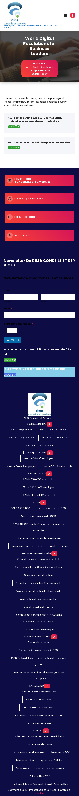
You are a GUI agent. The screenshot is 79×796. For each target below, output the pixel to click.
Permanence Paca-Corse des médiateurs (38, 567)
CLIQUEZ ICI (14, 126)
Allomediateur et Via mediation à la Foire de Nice (41, 784)
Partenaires (22, 768)
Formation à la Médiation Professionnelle (38, 583)
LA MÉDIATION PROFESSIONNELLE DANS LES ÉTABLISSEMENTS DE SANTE (38, 618)
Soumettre (12, 340)
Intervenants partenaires (49, 768)
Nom (43, 302)
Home (38, 63)
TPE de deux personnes (53, 429)
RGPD (36, 502)
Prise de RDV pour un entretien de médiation (39, 736)
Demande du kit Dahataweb (38, 707)
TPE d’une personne (22, 429)
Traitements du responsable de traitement (38, 538)
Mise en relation (25, 760)
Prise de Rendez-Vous (40, 744)
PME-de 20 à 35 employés (38, 458)
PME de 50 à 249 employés (57, 466)
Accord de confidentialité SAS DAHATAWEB (38, 715)
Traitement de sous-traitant (27, 546)
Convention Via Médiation (38, 575)
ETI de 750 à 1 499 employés (38, 487)
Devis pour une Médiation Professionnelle (38, 591)
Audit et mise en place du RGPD (38, 516)
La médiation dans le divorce (38, 607)
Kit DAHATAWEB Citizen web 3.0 (38, 691)
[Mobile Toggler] (49, 424)
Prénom (8, 302)
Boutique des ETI (36, 473)
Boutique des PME (36, 452)
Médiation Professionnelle (36, 553)
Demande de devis (38, 642)
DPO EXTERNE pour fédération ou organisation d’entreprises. (38, 527)
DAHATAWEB (36, 685)
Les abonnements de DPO (51, 508)
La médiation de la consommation (38, 599)
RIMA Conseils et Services (38, 418)
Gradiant (40, 793)
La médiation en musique (40, 629)
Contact (38, 730)
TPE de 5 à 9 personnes (55, 437)
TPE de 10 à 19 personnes (39, 445)
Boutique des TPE (36, 424)
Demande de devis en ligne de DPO (38, 650)
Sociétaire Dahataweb (38, 699)
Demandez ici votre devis (36, 636)
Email (8, 308)
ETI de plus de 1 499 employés (39, 495)
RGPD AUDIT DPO (20, 508)
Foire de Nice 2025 (40, 776)
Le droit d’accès (59, 546)
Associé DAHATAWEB (40, 723)
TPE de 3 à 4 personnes (22, 437)
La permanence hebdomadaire (27, 752)
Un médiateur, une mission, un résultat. (38, 559)
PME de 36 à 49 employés (21, 466)
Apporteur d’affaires (51, 760)
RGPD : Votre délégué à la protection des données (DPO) (38, 661)
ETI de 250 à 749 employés (38, 479)
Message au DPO (60, 752)
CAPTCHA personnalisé (18, 324)
